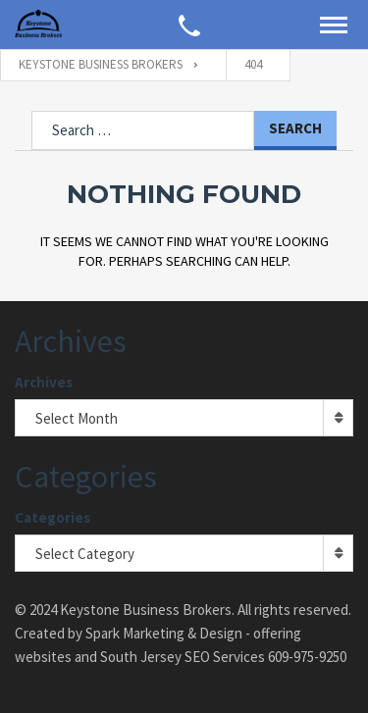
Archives (44, 382)
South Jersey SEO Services (182, 656)
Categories (52, 517)
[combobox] (184, 417)
